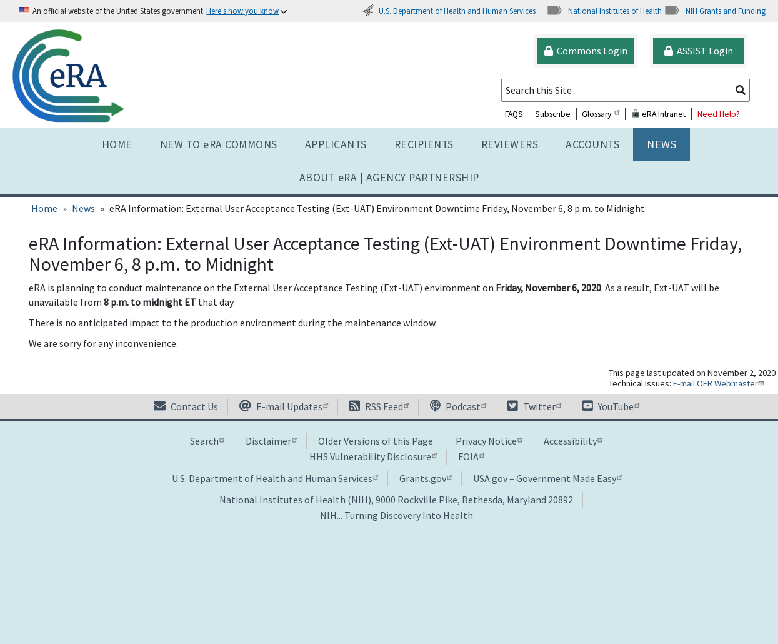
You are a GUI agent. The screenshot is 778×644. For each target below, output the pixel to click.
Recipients (424, 144)
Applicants (336, 144)
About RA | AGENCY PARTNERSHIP (389, 177)
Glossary (600, 114)
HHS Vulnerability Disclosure (373, 456)
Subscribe (553, 114)
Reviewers (510, 144)
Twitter (534, 406)
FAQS (514, 114)
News (661, 144)
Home (117, 144)
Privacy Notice (489, 441)
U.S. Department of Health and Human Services (449, 11)
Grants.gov (425, 478)
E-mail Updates (283, 406)
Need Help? (718, 114)
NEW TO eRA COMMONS (218, 144)
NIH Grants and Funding (715, 11)
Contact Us (186, 406)
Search (207, 441)
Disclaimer (271, 441)
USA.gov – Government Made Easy (547, 478)
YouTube (610, 406)
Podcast (458, 406)
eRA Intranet (658, 114)
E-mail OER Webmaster (720, 383)
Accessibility (573, 441)
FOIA (471, 456)
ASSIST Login (698, 50)
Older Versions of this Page (375, 441)
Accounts (592, 144)
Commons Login (585, 50)
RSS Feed (379, 406)
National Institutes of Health (604, 11)
